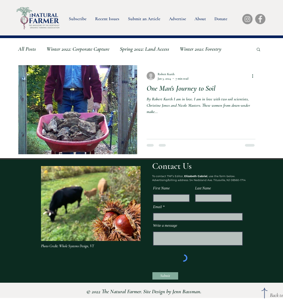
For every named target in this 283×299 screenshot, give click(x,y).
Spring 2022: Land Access (144, 49)
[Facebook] (260, 19)
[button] (77, 17)
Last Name (203, 188)
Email (157, 207)
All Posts (27, 49)
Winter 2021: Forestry (200, 49)
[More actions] (254, 76)
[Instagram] (247, 19)
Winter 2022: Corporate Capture (78, 49)
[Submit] (165, 276)
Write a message (165, 226)
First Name (161, 188)
